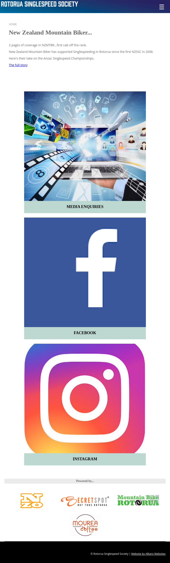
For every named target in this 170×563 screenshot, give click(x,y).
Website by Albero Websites (148, 554)
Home (13, 24)
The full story (18, 65)
